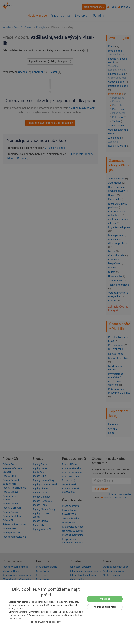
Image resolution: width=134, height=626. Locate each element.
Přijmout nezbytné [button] (105, 607)
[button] (45, 621)
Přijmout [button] (104, 599)
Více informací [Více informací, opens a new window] (15, 618)
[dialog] (67, 603)
